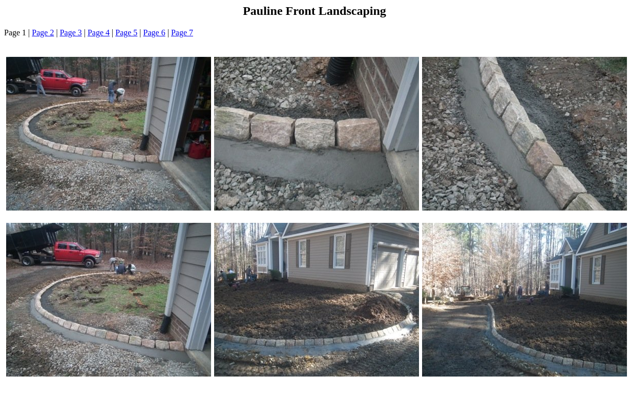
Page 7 (182, 32)
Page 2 (43, 32)
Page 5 (126, 32)
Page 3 (71, 32)
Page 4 (99, 32)
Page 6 (154, 32)
